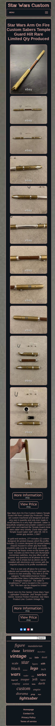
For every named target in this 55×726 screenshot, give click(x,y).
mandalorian (35, 646)
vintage (18, 656)
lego (34, 668)
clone (16, 651)
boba (33, 684)
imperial (14, 680)
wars (15, 674)
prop (33, 694)
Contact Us (28, 713)
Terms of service (28, 721)
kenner (28, 650)
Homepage (28, 709)
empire (36, 689)
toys (39, 694)
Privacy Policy (28, 717)
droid (44, 657)
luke (37, 657)
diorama (22, 693)
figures (35, 664)
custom (23, 688)
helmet (25, 670)
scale (15, 663)
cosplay (16, 683)
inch (43, 669)
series (41, 674)
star (25, 662)
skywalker (41, 652)
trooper (25, 679)
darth (41, 683)
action (26, 684)
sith (43, 663)
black (15, 668)
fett (30, 658)
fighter (43, 680)
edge (32, 676)
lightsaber (28, 698)
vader (25, 675)
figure (20, 645)
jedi (35, 679)
